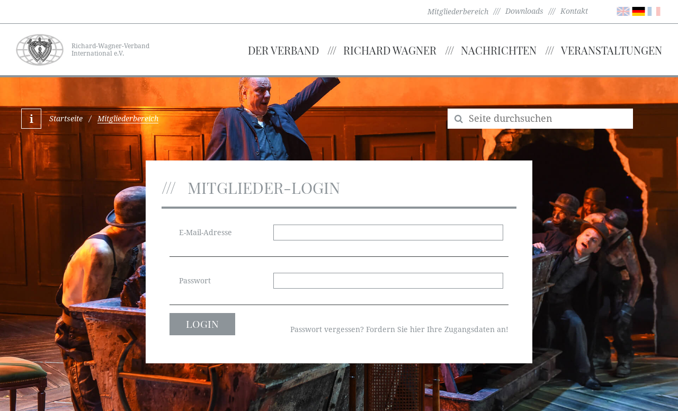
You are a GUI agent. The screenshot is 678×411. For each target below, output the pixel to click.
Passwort (195, 280)
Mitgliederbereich (457, 11)
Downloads (524, 11)
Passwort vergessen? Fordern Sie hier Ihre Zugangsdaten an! (399, 329)
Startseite (66, 118)
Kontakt (574, 11)
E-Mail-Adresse (205, 232)
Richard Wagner (389, 50)
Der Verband (283, 50)
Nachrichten (499, 50)
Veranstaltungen (611, 50)
